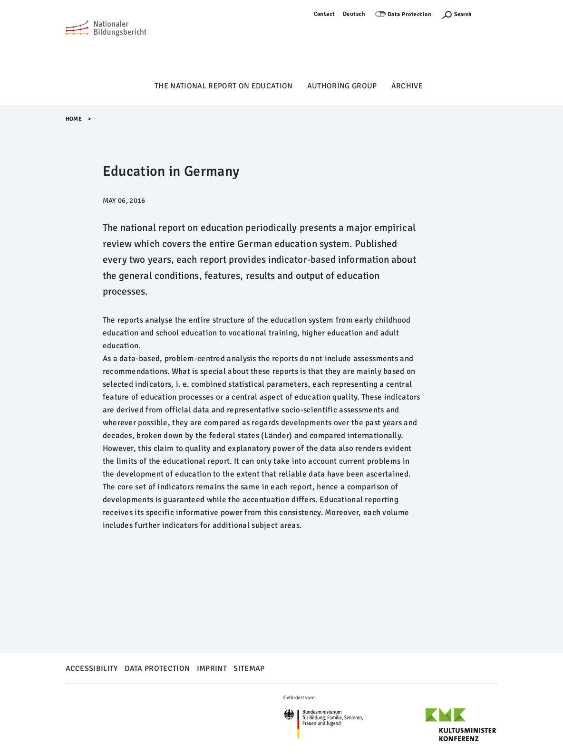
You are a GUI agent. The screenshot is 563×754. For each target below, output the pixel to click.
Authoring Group (342, 86)
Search (463, 14)
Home (74, 119)
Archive (407, 86)
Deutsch (354, 14)
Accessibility (92, 668)
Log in (489, 14)
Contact (325, 14)
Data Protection (410, 14)
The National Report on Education (224, 86)
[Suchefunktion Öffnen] (456, 14)
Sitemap (248, 668)
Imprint (212, 668)
